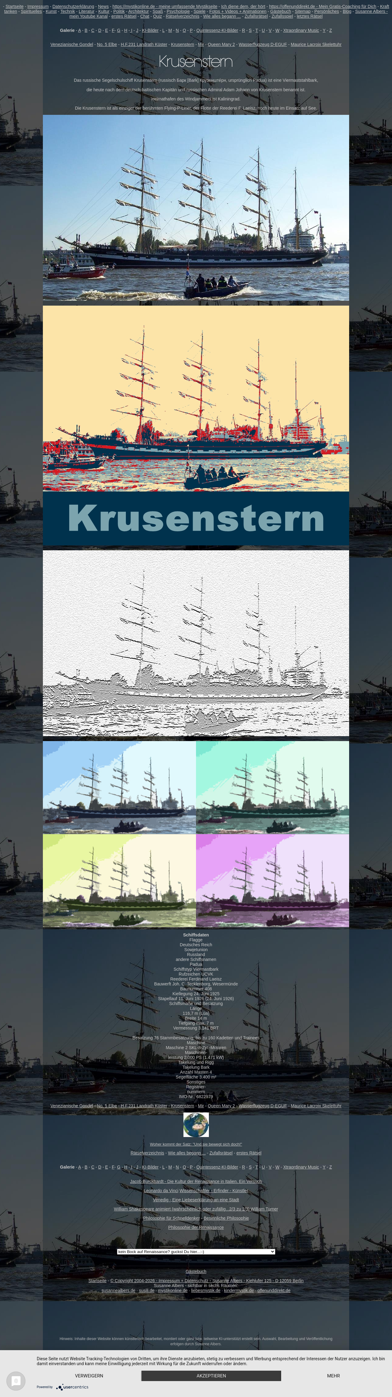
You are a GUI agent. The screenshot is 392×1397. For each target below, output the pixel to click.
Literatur (86, 11)
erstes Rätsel (124, 16)
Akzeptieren (211, 1376)
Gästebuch (280, 11)
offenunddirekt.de (274, 1290)
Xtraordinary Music (301, 30)
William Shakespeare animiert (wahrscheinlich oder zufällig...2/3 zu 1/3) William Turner (196, 1209)
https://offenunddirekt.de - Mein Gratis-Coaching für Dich (322, 6)
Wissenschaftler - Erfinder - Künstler (213, 1190)
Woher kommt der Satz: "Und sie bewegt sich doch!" (196, 1144)
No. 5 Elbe (107, 44)
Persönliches (327, 11)
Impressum (38, 6)
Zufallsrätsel (256, 16)
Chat (144, 16)
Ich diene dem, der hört (243, 6)
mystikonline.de (173, 1290)
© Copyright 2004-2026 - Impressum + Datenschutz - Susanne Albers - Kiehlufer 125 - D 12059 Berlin (206, 1280)
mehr (333, 1376)
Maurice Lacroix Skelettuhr (316, 44)
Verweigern (89, 1376)
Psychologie (178, 11)
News (103, 6)
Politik (119, 11)
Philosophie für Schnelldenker (171, 1218)
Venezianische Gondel (72, 44)
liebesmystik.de (206, 1290)
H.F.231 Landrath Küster (144, 44)
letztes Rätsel (309, 16)
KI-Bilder (150, 30)
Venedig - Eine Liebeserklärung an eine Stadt (196, 1199)
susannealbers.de (119, 1290)
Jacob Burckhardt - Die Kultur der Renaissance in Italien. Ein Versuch (196, 1181)
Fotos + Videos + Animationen (238, 11)
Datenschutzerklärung (73, 6)
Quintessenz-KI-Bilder (217, 30)
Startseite (15, 6)
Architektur (138, 11)
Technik (67, 11)
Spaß (158, 11)
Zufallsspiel (282, 16)
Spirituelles (31, 11)
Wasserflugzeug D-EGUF (263, 44)
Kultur (104, 11)
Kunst (51, 11)
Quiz (157, 16)
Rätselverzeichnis (182, 16)
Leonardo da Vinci (161, 1190)
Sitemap (303, 11)
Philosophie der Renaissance (196, 1227)
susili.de (147, 1290)
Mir (201, 44)
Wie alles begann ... (222, 16)
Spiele (199, 11)
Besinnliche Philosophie (226, 1218)
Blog (347, 11)
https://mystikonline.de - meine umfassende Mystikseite (164, 6)
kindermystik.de (239, 1290)
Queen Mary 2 (221, 44)
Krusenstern (182, 44)
